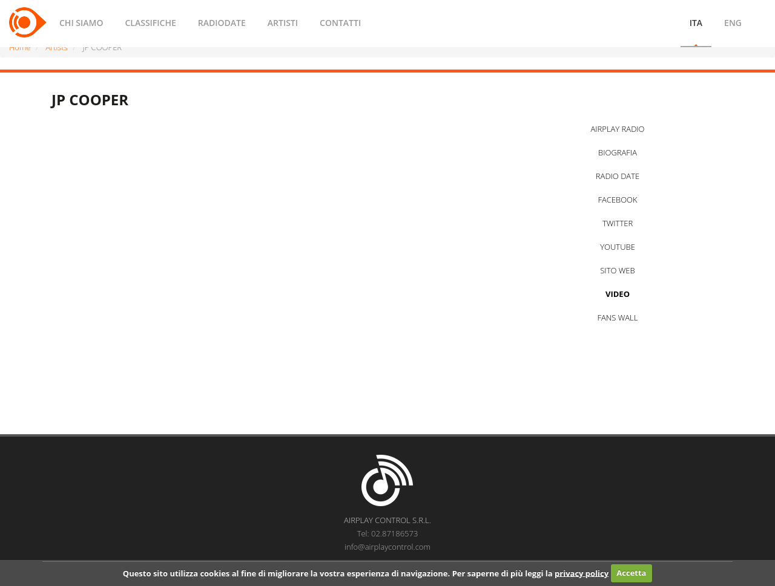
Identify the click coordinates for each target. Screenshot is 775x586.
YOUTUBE (617, 246)
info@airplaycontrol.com (387, 546)
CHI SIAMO (81, 22)
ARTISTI (283, 22)
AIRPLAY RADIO (617, 128)
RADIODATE (222, 22)
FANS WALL (618, 317)
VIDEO (617, 293)
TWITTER (617, 223)
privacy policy (581, 572)
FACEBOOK (617, 199)
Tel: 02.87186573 (387, 533)
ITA (696, 22)
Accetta (631, 572)
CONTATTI (340, 22)
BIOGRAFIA (617, 152)
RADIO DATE (617, 176)
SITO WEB (617, 270)
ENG (733, 22)
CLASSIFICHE (150, 22)
